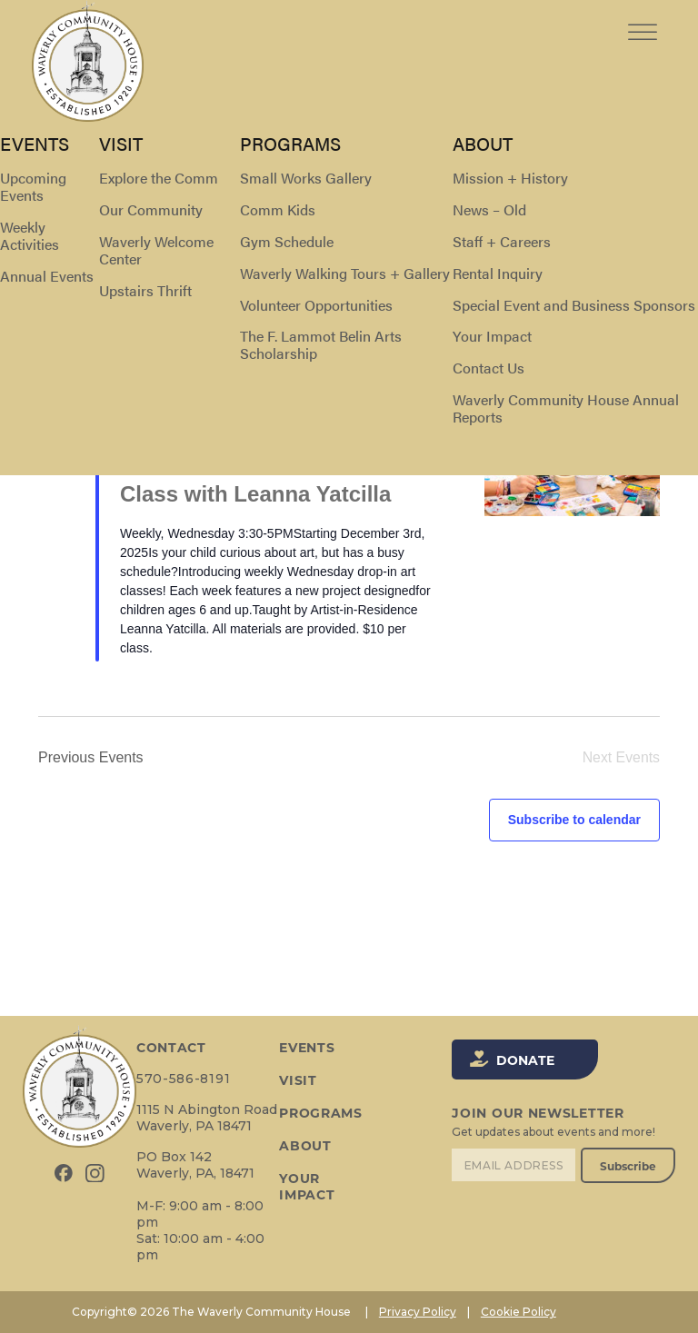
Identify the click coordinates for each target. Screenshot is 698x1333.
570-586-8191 (183, 1078)
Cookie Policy (518, 1311)
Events (57, 164)
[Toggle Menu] (642, 17)
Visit (298, 1080)
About (305, 1146)
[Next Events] (84, 308)
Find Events (437, 231)
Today (138, 308)
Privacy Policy (417, 1311)
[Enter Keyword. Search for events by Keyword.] (211, 232)
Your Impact (306, 1186)
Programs (321, 1113)
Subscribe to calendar (574, 819)
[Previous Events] (49, 308)
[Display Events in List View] (524, 232)
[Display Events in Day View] (625, 232)
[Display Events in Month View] (575, 232)
